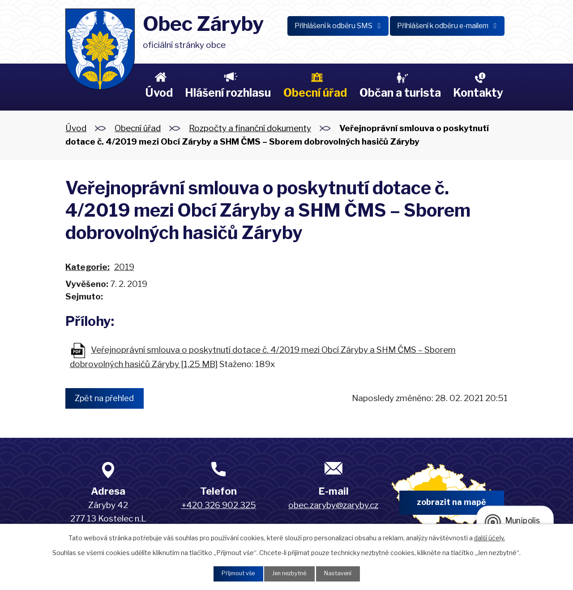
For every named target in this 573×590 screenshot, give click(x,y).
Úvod (159, 92)
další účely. (489, 536)
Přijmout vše (233, 573)
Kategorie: (87, 267)
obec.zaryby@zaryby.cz (333, 506)
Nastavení (343, 573)
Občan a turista (400, 92)
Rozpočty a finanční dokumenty (250, 128)
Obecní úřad (315, 92)
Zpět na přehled (108, 398)
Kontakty (478, 92)
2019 (124, 267)
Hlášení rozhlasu (228, 92)
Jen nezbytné (289, 573)
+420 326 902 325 (218, 506)
